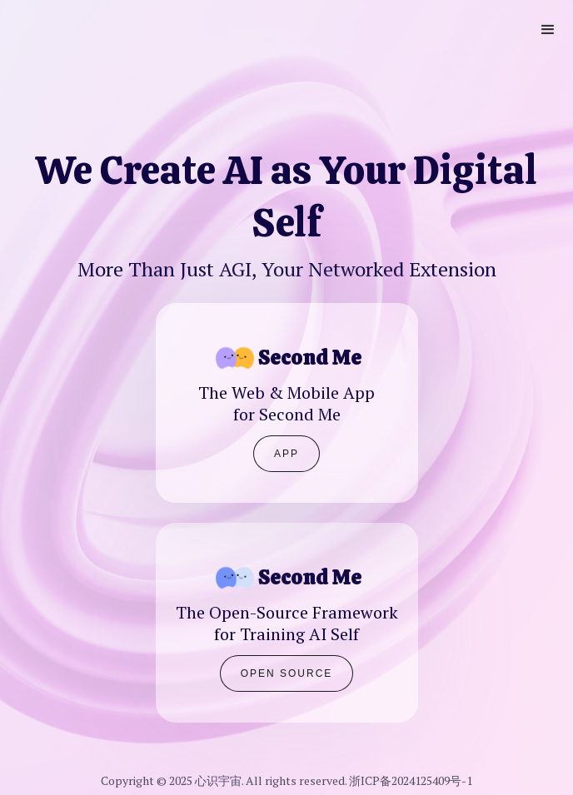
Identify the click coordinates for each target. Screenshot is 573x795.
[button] (548, 30)
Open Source (287, 673)
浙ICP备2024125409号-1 (410, 780)
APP (286, 454)
